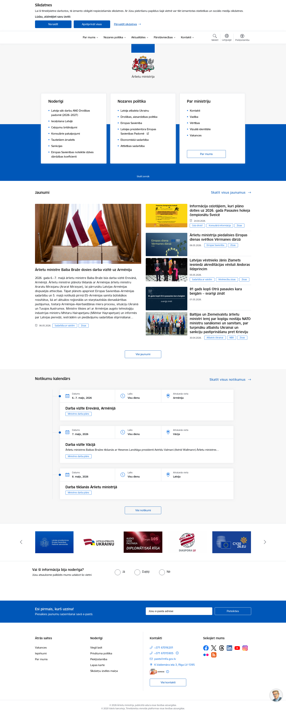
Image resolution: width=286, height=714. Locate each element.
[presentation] (30, 587)
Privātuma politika (101, 653)
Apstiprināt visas (92, 24)
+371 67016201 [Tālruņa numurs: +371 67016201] (163, 647)
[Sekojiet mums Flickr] (206, 655)
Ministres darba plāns (78, 413)
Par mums (206, 154)
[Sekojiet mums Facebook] (206, 648)
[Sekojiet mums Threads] (221, 648)
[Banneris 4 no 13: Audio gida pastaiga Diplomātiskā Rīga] (143, 542)
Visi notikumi (143, 510)
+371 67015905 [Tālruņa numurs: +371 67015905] (163, 653)
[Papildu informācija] (177, 653)
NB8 (231, 337)
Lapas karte (97, 665)
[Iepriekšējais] (21, 542)
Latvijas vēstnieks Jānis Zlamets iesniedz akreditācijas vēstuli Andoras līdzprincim (220, 264)
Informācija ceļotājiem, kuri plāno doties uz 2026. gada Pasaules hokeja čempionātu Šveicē (220, 210)
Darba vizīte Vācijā (80, 444)
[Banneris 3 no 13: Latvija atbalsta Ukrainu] (98, 542)
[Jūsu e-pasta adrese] (179, 611)
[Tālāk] (265, 542)
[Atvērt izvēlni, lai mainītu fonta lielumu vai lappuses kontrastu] (242, 38)
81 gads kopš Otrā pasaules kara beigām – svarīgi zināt (216, 291)
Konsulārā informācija (220, 225)
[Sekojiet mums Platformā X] (214, 648)
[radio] (120, 571)
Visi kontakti (168, 682)
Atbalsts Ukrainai (215, 337)
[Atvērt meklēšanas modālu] (215, 38)
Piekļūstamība (98, 659)
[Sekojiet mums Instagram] (245, 648)
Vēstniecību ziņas (227, 279)
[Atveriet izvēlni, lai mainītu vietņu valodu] (226, 38)
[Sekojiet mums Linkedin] (229, 648)
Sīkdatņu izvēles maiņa (104, 671)
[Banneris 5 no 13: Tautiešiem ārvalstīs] (187, 542)
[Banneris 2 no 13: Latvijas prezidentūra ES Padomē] (54, 542)
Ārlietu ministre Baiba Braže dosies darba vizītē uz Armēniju (83, 269)
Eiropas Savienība (215, 245)
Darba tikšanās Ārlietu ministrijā (91, 487)
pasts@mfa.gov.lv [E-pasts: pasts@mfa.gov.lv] (165, 659)
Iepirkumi (41, 653)
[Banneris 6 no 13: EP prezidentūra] (231, 542)
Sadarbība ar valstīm (65, 325)
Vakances (41, 647)
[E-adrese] (157, 672)
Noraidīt (53, 24)
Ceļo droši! (197, 225)
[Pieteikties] (233, 611)
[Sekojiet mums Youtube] (237, 648)
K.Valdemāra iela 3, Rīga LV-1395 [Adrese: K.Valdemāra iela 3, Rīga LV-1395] (174, 664)
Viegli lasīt (96, 647)
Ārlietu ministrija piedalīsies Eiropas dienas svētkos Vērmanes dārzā (218, 237)
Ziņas (83, 325)
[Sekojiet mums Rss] (214, 654)
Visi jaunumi (143, 354)
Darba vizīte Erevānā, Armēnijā (90, 408)
